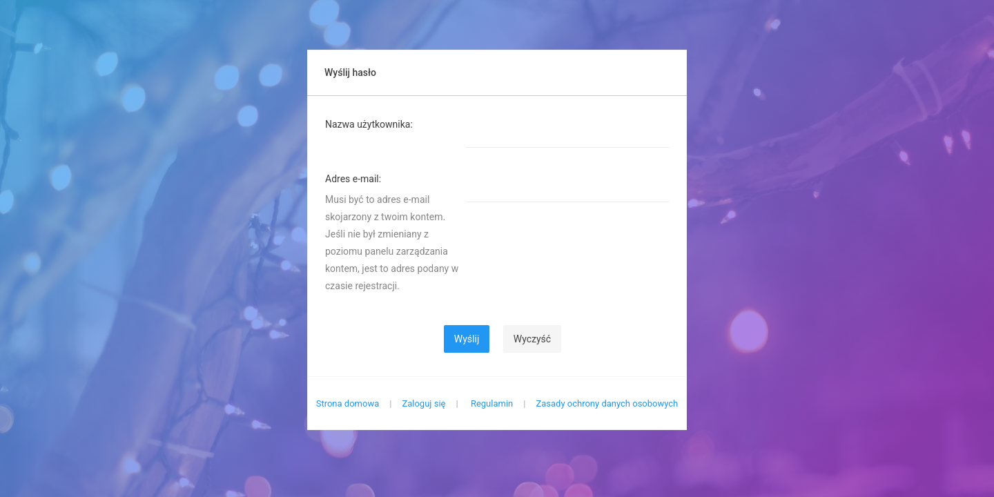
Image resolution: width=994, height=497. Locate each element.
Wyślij (466, 338)
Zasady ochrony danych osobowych (607, 403)
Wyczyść (532, 338)
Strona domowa (348, 403)
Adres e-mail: (353, 178)
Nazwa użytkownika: (369, 124)
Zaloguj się (423, 403)
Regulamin (492, 403)
